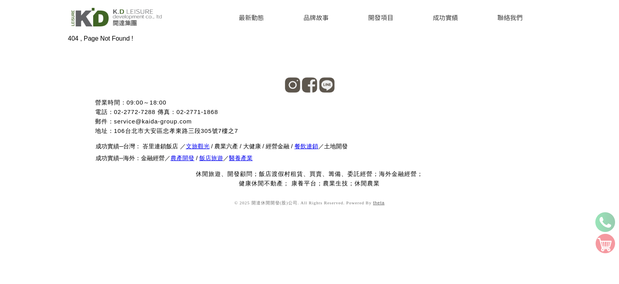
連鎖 (312, 146)
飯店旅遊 (211, 158)
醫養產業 (241, 158)
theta (379, 202)
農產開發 (182, 158)
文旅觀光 (198, 146)
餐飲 (300, 146)
